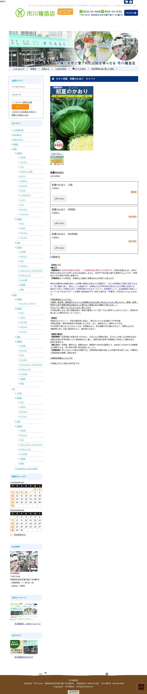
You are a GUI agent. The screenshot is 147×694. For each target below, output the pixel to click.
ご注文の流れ (60, 66)
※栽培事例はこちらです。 (61, 296)
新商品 (33, 66)
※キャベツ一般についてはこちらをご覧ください (70, 304)
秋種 (15, 292)
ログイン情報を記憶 (22, 99)
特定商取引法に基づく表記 (103, 66)
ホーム (18, 21)
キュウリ (23, 183)
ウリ (22, 164)
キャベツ (23, 253)
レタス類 (23, 277)
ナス (22, 202)
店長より (45, 66)
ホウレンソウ (25, 272)
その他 (22, 154)
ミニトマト (24, 211)
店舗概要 (126, 21)
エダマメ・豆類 (26, 168)
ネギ (22, 258)
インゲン (23, 159)
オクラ (22, 173)
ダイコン (23, 230)
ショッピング (19, 66)
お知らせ (103, 21)
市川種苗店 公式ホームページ (27, 620)
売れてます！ (18, 136)
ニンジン (23, 234)
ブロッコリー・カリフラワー (31, 267)
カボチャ (23, 178)
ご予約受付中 (18, 127)
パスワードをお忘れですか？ (24, 108)
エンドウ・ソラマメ (28, 300)
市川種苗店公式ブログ (23, 654)
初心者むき (17, 132)
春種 (15, 146)
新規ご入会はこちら (20, 112)
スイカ (22, 187)
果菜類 (19, 150)
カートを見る (79, 66)
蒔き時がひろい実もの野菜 (27, 466)
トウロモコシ (25, 192)
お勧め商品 (77, 21)
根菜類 (19, 216)
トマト (22, 197)
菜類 (22, 286)
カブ (22, 220)
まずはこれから (44, 21)
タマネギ (23, 319)
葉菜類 (19, 244)
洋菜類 (22, 282)
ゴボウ (22, 225)
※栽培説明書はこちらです (61, 355)
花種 (18, 240)
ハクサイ (23, 263)
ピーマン (23, 206)
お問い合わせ (59, 195)
